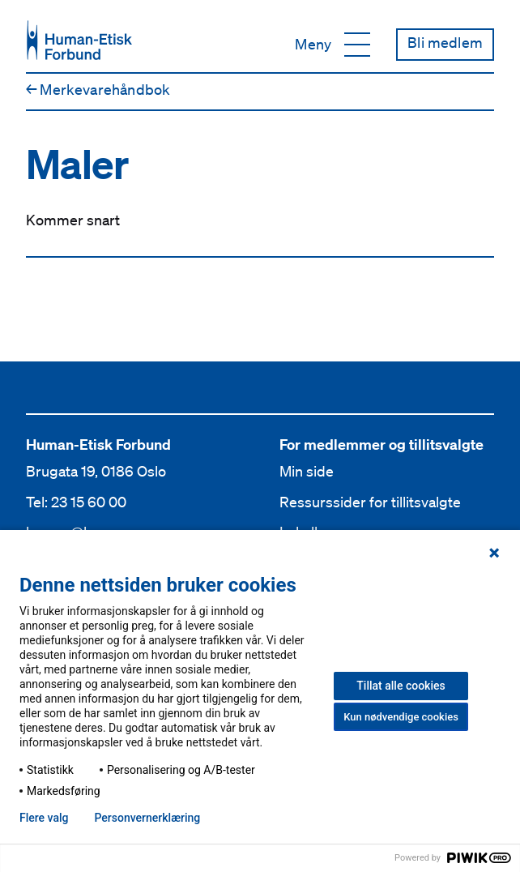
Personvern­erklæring (147, 817)
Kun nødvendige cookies (400, 717)
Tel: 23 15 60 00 (76, 502)
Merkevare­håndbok (98, 89)
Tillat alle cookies (400, 685)
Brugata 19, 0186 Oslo (96, 471)
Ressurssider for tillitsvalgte (370, 502)
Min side (306, 471)
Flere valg (43, 817)
